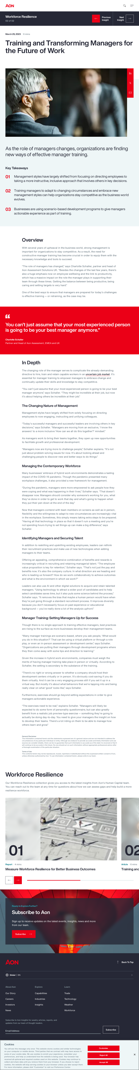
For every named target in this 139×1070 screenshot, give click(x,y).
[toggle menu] (132, 5)
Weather (68, 1004)
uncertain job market (98, 374)
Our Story (10, 993)
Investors (10, 1004)
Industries (40, 999)
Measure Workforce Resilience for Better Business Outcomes (50, 869)
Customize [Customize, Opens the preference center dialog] (103, 1048)
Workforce (69, 1010)
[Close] (135, 1055)
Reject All (104, 1055)
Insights (39, 1004)
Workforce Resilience (21, 16)
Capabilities (41, 993)
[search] (124, 5)
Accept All (103, 1062)
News (8, 1010)
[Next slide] (18, 880)
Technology (70, 999)
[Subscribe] (24, 934)
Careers (9, 999)
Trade (67, 993)
